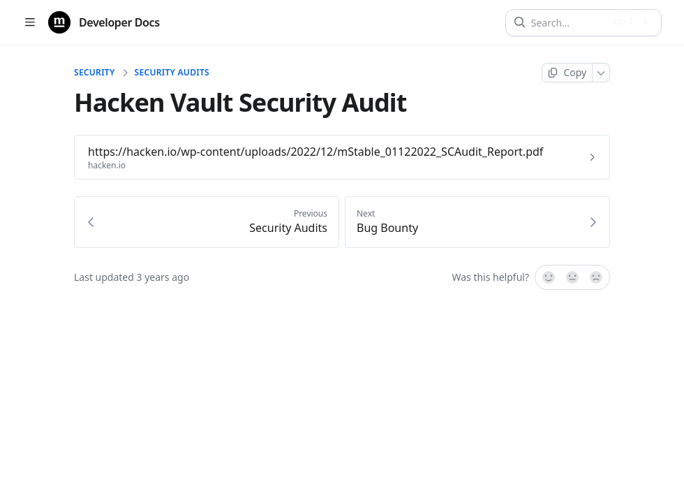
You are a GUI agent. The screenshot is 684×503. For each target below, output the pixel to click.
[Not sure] (572, 277)
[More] (601, 72)
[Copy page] (567, 72)
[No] (596, 277)
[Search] (568, 23)
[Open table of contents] (30, 23)
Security (94, 72)
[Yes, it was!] (547, 277)
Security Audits (172, 72)
